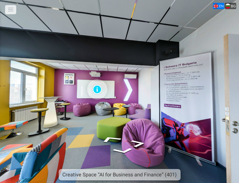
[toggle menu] (10, 9)
